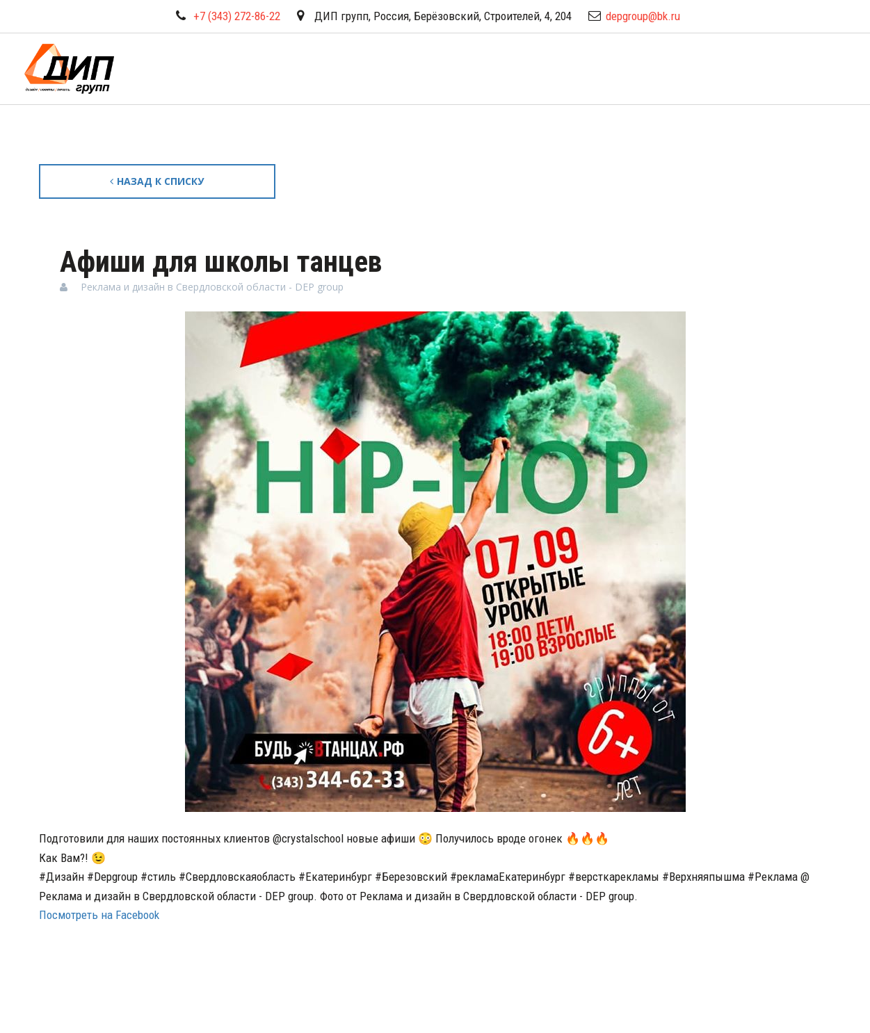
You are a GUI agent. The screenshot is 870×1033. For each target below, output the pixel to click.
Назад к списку (157, 181)
